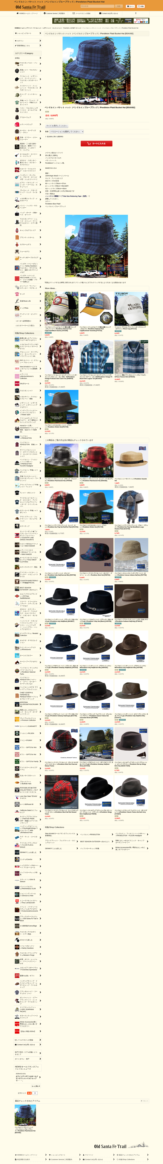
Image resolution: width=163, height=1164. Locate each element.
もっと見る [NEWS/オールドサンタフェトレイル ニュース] (36, 1086)
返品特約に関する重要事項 (54, 136)
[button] (135, 13)
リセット (144, 1101)
